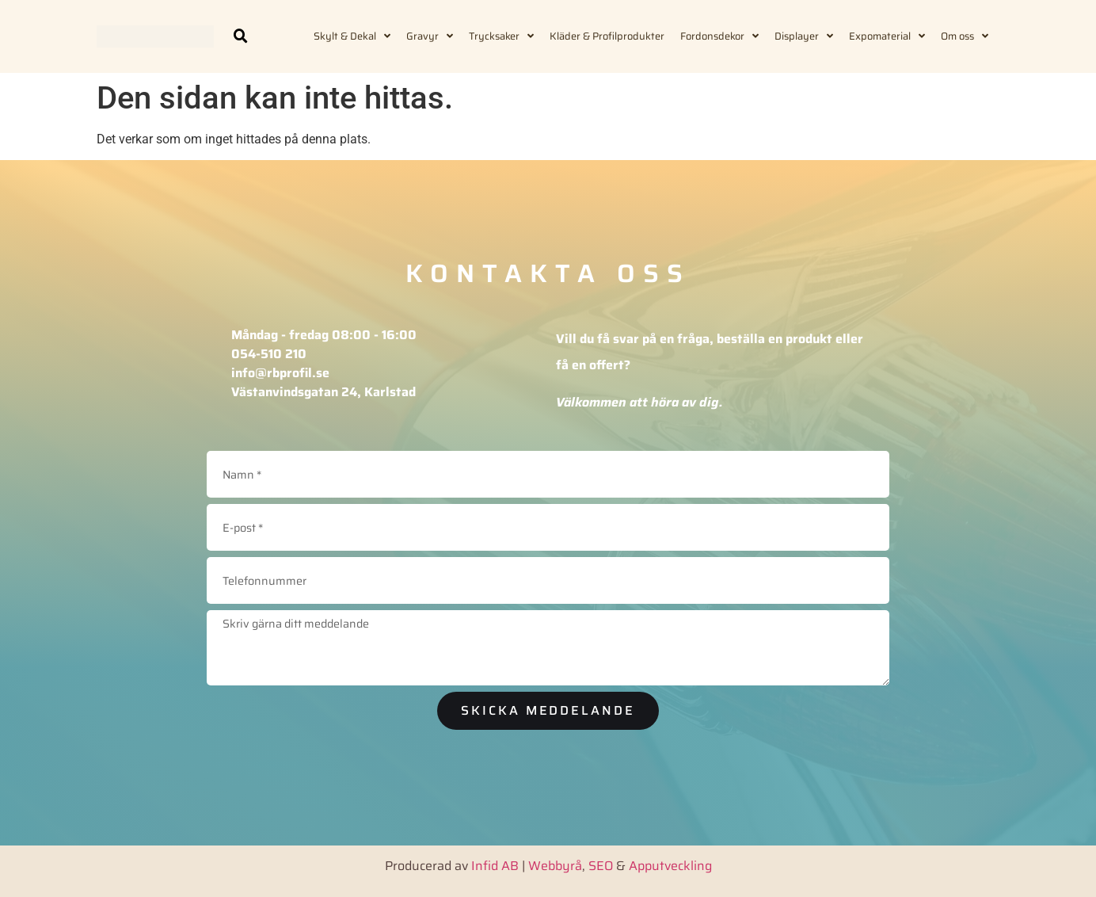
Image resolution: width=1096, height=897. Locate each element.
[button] (240, 36)
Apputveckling (670, 864)
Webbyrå (555, 864)
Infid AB (495, 864)
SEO (600, 864)
